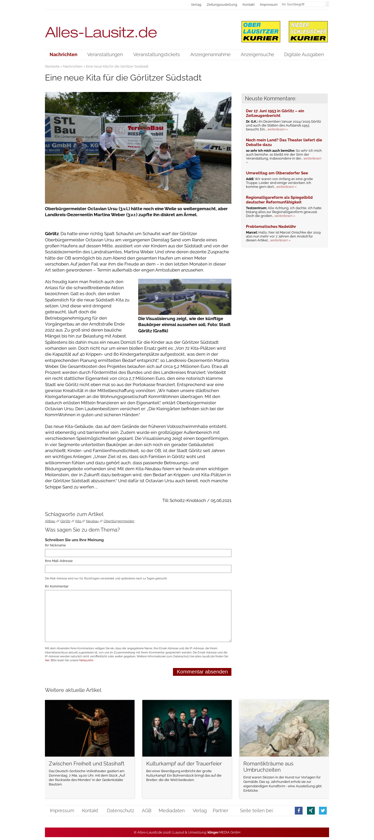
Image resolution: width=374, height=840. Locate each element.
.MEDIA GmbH (224, 832)
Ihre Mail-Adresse (59, 561)
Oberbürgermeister (119, 521)
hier (47, 660)
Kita (78, 521)
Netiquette (86, 660)
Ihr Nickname (55, 545)
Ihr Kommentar (57, 586)
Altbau (50, 521)
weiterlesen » (277, 129)
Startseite (52, 66)
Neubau (92, 521)
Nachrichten (73, 66)
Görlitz (65, 521)
